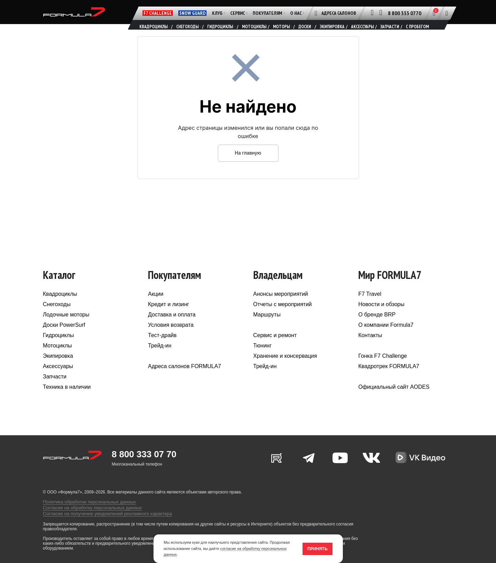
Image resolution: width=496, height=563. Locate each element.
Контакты (370, 348)
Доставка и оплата (172, 327)
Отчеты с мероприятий (282, 317)
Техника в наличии (67, 399)
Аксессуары (58, 379)
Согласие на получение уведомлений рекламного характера (101, 520)
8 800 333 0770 (404, 13)
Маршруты (267, 327)
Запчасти (55, 389)
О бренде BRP (376, 327)
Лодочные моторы (66, 327)
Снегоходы (57, 317)
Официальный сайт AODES (394, 399)
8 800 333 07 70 (144, 466)
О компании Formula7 (385, 337)
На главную (248, 165)
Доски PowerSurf (64, 337)
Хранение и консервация (285, 368)
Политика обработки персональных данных (85, 511)
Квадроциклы (60, 306)
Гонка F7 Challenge (382, 368)
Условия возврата (170, 337)
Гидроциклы (58, 348)
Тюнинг (262, 358)
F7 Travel (369, 306)
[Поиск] (447, 13)
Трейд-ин (159, 358)
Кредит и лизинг (168, 317)
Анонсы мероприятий (280, 306)
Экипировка (58, 368)
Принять (317, 548)
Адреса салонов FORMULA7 (184, 379)
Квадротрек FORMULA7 (388, 379)
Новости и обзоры (381, 317)
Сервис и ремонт (275, 348)
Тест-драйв (162, 348)
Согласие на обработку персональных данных (87, 515)
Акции (155, 306)
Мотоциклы (57, 358)
